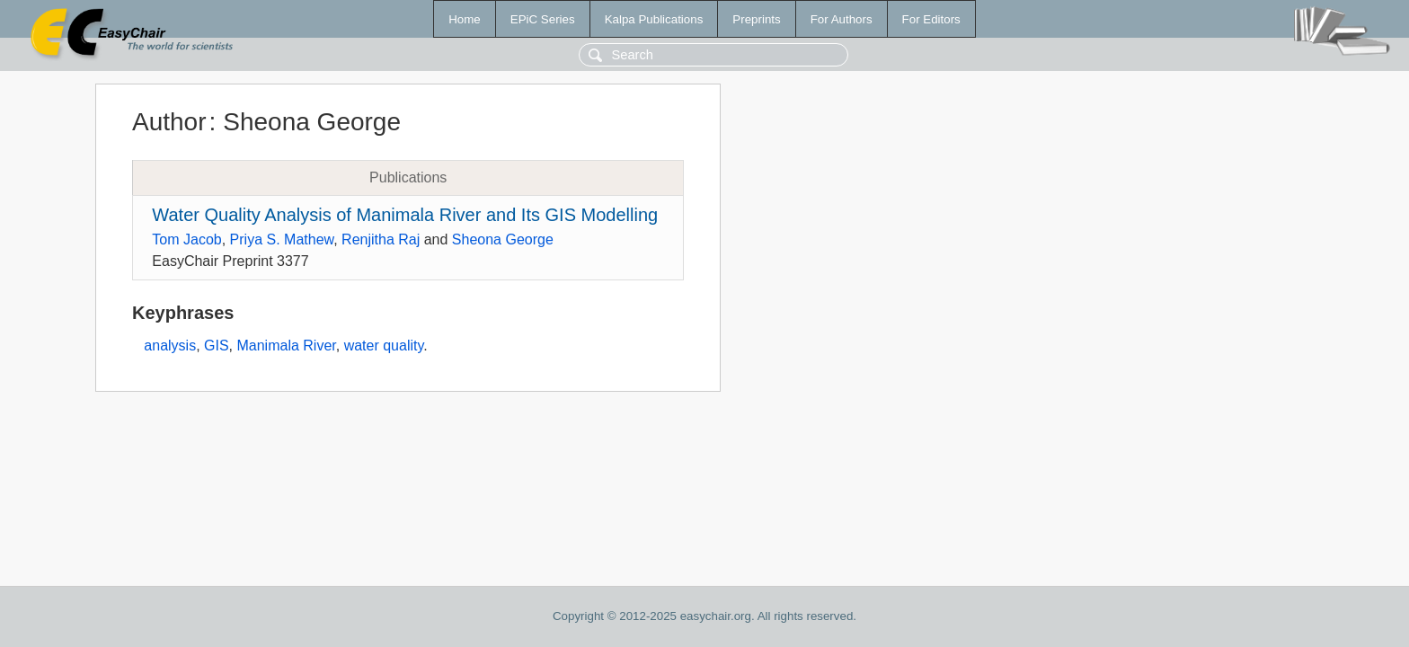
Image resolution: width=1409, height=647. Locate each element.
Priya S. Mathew (282, 239)
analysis (170, 345)
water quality (384, 345)
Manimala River (285, 345)
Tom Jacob (186, 239)
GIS (216, 345)
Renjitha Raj (380, 239)
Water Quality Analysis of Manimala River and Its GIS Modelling (405, 215)
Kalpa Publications (654, 19)
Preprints (756, 19)
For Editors (931, 19)
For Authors (842, 19)
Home (464, 19)
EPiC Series (542, 19)
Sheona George (503, 239)
